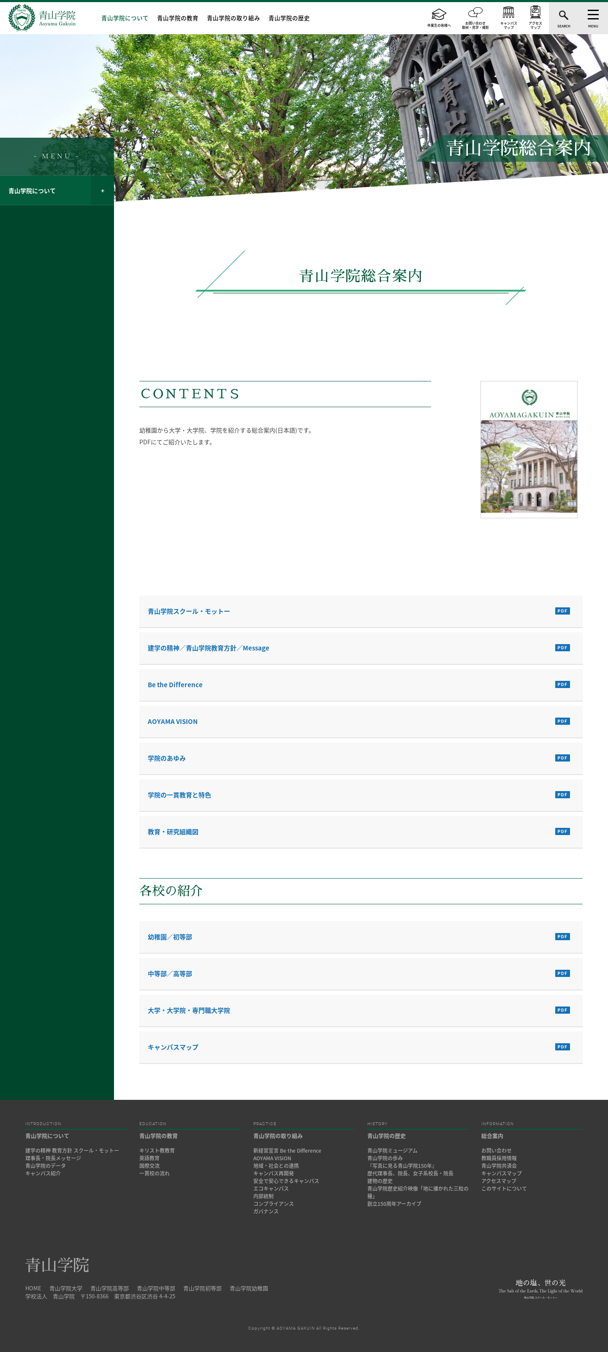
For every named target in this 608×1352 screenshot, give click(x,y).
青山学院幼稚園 (249, 1288)
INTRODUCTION (43, 1124)
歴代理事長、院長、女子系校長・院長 (410, 1173)
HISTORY (377, 1124)
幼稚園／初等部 (170, 936)
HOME (33, 1288)
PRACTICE (265, 1124)
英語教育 (149, 1158)
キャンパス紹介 (43, 1173)
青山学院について (125, 18)
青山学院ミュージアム (392, 1150)
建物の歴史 (380, 1181)
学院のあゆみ (167, 758)
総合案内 (492, 1136)
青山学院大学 (65, 1288)
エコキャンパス (271, 1188)
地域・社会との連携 (276, 1166)
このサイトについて (504, 1188)
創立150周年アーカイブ (394, 1204)
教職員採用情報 (499, 1158)
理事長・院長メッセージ (55, 1158)
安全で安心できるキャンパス (286, 1181)
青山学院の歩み (385, 1158)
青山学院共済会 (499, 1166)
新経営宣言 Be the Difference (287, 1150)
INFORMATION (497, 1124)
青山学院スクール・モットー (189, 611)
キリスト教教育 (157, 1150)
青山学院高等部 (109, 1288)
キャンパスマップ (173, 1047)
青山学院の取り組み (233, 18)
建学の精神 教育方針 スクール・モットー (72, 1150)
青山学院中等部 (156, 1288)
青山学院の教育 (177, 18)
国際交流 (149, 1166)
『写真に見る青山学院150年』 (402, 1166)
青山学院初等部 (202, 1288)
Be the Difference (175, 684)
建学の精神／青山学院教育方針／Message (208, 648)
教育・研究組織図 (173, 831)
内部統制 (263, 1196)
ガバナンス (266, 1211)
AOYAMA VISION (173, 721)
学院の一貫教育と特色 (179, 795)
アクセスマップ (498, 1181)
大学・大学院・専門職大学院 (189, 1010)
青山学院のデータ (45, 1166)
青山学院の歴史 (289, 18)
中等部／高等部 (170, 973)
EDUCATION (152, 1124)
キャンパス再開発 (273, 1173)
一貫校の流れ (154, 1173)
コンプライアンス (273, 1204)
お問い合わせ (496, 1150)
